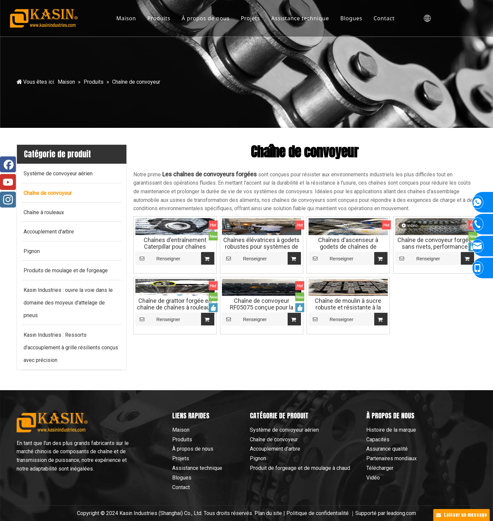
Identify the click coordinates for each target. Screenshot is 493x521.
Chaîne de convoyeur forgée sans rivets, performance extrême (434, 243)
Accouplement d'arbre (275, 449)
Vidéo (373, 478)
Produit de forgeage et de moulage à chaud (300, 468)
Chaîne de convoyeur (274, 439)
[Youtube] (8, 182)
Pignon (258, 458)
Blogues (351, 18)
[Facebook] (8, 164)
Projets (250, 18)
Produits (158, 18)
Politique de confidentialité (318, 513)
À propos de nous (205, 18)
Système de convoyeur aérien (284, 430)
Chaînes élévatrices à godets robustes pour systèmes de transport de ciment (261, 243)
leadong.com (401, 513)
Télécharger (379, 468)
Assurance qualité (387, 449)
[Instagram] (8, 200)
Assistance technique (300, 18)
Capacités (377, 439)
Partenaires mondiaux (391, 458)
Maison (126, 18)
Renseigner (157, 258)
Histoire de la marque (391, 430)
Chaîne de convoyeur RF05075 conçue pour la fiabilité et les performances (262, 304)
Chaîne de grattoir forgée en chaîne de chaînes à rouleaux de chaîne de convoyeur (175, 304)
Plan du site (268, 513)
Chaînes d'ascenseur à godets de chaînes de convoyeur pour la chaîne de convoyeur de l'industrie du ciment (348, 243)
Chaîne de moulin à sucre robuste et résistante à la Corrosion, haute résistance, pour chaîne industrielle (348, 304)
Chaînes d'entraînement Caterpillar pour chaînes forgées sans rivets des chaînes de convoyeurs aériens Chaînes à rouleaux (175, 243)
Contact (384, 18)
